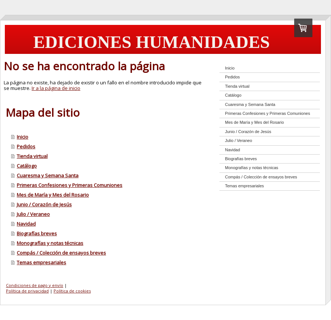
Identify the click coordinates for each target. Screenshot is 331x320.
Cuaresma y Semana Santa (47, 175)
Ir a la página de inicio (56, 88)
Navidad (26, 223)
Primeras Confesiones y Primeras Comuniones (69, 185)
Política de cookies (72, 291)
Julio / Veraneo (33, 214)
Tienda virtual (32, 156)
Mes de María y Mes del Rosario (53, 194)
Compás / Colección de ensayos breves (61, 252)
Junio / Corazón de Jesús (44, 204)
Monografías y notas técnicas (50, 243)
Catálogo (27, 165)
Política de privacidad (27, 291)
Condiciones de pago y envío (34, 285)
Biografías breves (37, 233)
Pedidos (26, 146)
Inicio (22, 136)
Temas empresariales (41, 262)
